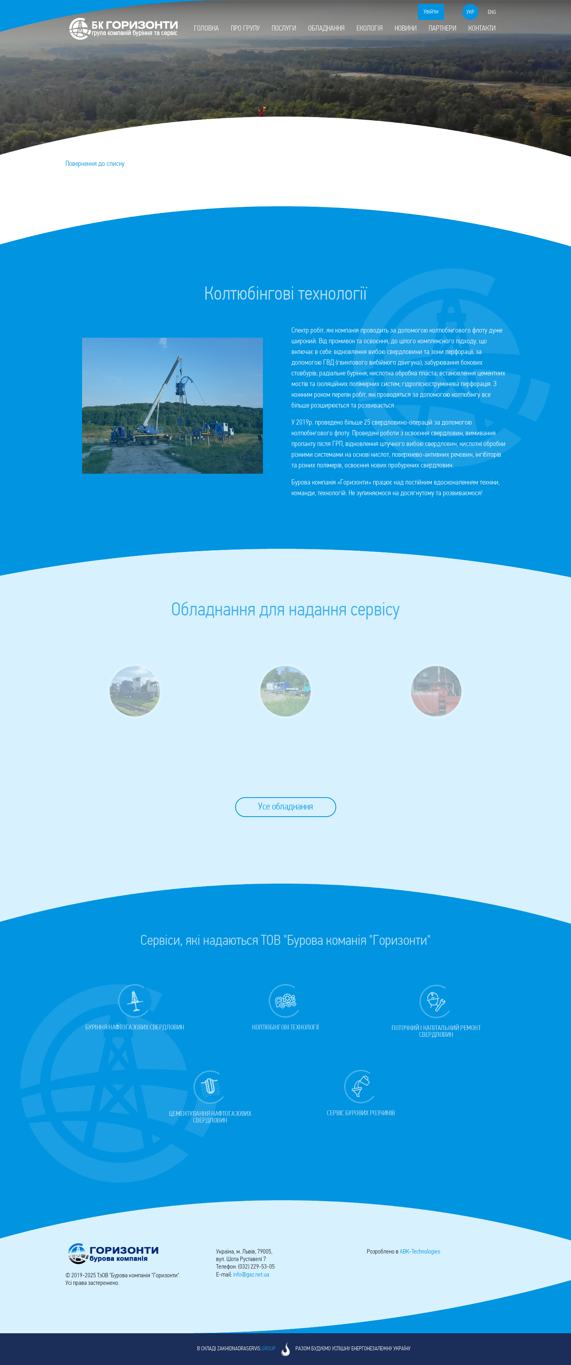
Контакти (482, 29)
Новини (406, 29)
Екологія (369, 29)
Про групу (245, 29)
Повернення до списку (95, 164)
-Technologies (420, 1252)
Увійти (431, 12)
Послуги (284, 29)
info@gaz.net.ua (251, 1275)
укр (470, 12)
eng (492, 12)
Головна (206, 29)
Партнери (442, 29)
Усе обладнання (285, 807)
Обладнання (326, 29)
